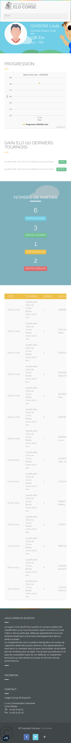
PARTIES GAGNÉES (35, 235)
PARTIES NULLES (35, 251)
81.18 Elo (61, 169)
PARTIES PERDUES (35, 268)
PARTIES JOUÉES (35, 218)
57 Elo (62, 162)
